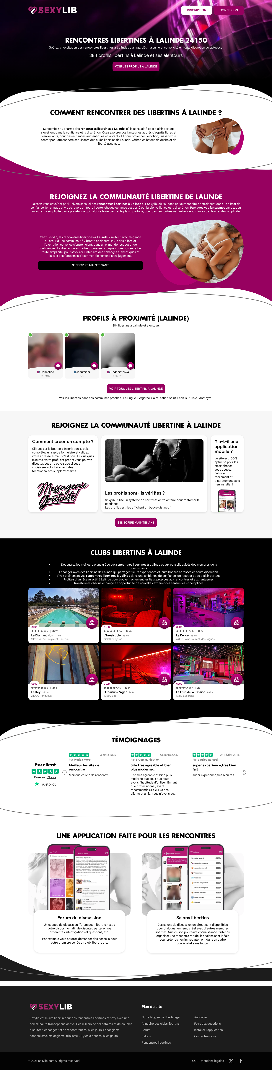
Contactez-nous (205, 1036)
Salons (146, 1036)
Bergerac (143, 398)
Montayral (205, 398)
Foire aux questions (207, 1024)
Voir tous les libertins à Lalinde (136, 389)
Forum (146, 1030)
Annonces (201, 1017)
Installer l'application (208, 1030)
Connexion (229, 10)
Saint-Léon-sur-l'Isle (183, 398)
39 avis (51, 777)
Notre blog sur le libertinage (161, 1017)
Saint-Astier (159, 398)
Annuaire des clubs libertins (161, 1024)
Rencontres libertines (156, 1043)
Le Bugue (129, 398)
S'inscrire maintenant (90, 265)
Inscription (196, 10)
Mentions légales (212, 1061)
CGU (195, 1061)
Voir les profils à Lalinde (136, 66)
